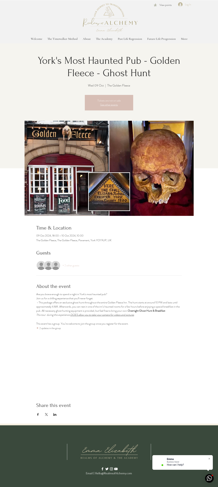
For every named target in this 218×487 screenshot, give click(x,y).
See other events (109, 105)
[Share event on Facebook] (38, 414)
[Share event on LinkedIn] (54, 414)
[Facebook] (102, 469)
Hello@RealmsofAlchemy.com (113, 473)
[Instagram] (111, 469)
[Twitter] (107, 469)
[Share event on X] (46, 414)
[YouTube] (116, 469)
